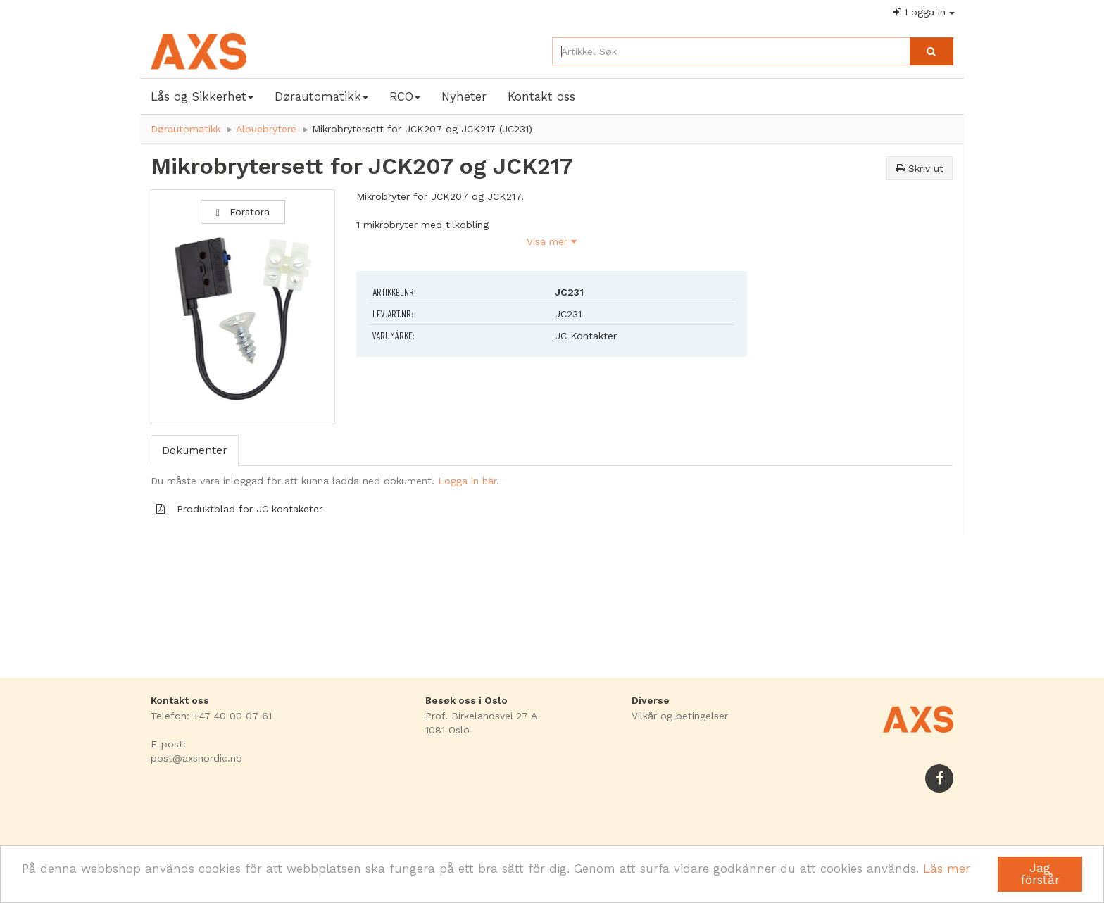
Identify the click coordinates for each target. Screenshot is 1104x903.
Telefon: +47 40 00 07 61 (211, 715)
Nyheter (464, 96)
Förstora (243, 212)
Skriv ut (919, 168)
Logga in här (467, 480)
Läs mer (946, 868)
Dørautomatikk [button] (321, 96)
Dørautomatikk (185, 128)
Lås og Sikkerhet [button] (202, 96)
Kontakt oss (541, 96)
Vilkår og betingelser (680, 715)
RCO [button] (404, 96)
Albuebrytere (266, 128)
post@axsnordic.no (196, 758)
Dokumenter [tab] (194, 450)
